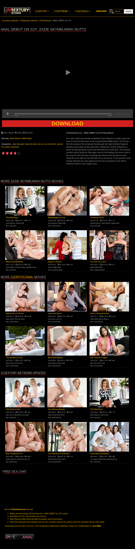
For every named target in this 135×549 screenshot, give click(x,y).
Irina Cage (25, 415)
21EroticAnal (55, 226)
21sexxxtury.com (12, 526)
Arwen (50, 267)
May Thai (93, 363)
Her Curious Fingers (99, 357)
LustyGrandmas (56, 270)
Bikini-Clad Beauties (14, 262)
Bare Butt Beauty (55, 357)
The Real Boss (12, 217)
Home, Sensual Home (99, 313)
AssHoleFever (56, 417)
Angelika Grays (31, 267)
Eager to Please (55, 262)
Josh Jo (59, 319)
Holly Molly (94, 319)
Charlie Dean (52, 459)
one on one (42, 144)
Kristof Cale (18, 363)
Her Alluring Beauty (56, 409)
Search (128, 11)
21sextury (42, 11)
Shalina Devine (95, 223)
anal (14, 144)
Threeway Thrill (96, 217)
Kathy (92, 267)
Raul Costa (101, 363)
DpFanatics (13, 462)
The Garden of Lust (14, 357)
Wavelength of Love (56, 217)
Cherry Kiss (52, 363)
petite (7, 147)
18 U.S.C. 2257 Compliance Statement (43, 526)
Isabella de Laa (112, 459)
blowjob (20, 144)
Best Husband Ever (14, 453)
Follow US (73, 526)
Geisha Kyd (20, 223)
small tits (15, 147)
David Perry (61, 415)
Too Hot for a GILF (98, 262)
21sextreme (62, 11)
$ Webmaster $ (85, 526)
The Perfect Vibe (13, 409)
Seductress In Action (15, 313)
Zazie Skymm (15, 138)
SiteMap (63, 526)
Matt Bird (20, 459)
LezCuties (12, 226)
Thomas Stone (19, 319)
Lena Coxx (51, 319)
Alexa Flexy (10, 363)
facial (27, 144)
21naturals (83, 11)
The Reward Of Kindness (58, 453)
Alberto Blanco (103, 319)
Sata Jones (10, 319)
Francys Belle (20, 267)
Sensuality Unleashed (99, 453)
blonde (34, 144)
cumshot (52, 144)
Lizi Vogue (93, 459)
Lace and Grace (55, 313)
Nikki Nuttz (27, 138)
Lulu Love (9, 415)
